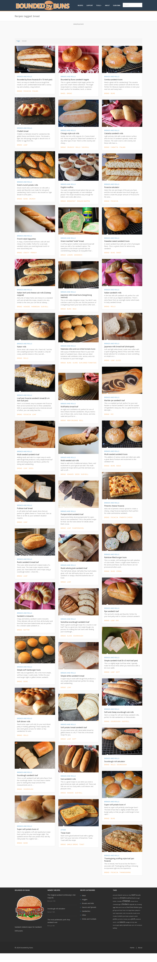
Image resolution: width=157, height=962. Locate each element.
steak (129, 925)
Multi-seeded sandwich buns (115, 454)
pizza (129, 919)
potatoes (138, 919)
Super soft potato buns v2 (27, 829)
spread (125, 925)
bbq (130, 895)
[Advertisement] (78, 31)
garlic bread (72, 844)
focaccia (27, 91)
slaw (136, 922)
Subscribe (116, 5)
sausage (127, 922)
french (34, 253)
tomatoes (139, 925)
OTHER (63, 830)
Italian (133, 910)
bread (19, 91)
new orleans (72, 420)
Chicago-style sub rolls (70, 133)
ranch (114, 922)
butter (26, 630)
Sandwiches (86, 911)
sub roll (85, 147)
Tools (98, 5)
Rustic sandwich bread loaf (28, 562)
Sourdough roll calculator (114, 761)
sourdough (78, 636)
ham (124, 910)
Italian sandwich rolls (112, 293)
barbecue (125, 895)
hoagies (26, 307)
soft (118, 672)
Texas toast (65, 833)
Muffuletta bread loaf (69, 406)
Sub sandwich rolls (68, 779)
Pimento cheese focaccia (114, 506)
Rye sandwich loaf (111, 611)
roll (81, 420)
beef (133, 895)
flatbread (118, 907)
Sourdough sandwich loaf (27, 775)
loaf (25, 145)
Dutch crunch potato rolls (27, 185)
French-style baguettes (26, 239)
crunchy (70, 147)
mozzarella (129, 913)
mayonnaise (118, 913)
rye (112, 414)
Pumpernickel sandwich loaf (72, 514)
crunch (32, 199)
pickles (115, 919)
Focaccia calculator (111, 187)
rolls (78, 147)
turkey (115, 928)
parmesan (35, 307)
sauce (122, 922)
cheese (126, 900)
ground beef (119, 910)
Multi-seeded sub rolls (70, 460)
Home (132, 948)
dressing (139, 904)
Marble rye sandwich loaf (114, 400)
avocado (115, 895)
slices (118, 360)
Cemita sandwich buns (113, 79)
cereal (119, 571)
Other (84, 915)
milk (74, 309)
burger (138, 898)
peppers (131, 916)
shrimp (132, 922)
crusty (26, 253)
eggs (114, 907)
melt (124, 913)
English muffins (67, 187)
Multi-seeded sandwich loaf (28, 454)
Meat (84, 895)
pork (133, 919)
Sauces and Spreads (89, 907)
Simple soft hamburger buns (29, 670)
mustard (115, 916)
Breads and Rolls (88, 903)
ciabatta (114, 147)
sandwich (78, 255)
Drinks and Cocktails (89, 919)
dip (136, 904)
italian (35, 91)
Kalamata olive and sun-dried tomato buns (78, 349)
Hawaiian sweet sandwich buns (117, 241)
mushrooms (136, 913)
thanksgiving (125, 872)
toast (81, 844)
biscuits (138, 895)
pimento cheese (125, 517)
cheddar (119, 901)
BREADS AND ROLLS (24, 76)
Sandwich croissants (25, 616)
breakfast (71, 201)
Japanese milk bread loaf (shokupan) (119, 346)
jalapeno (137, 910)
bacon (120, 895)
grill (114, 910)
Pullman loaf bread (24, 508)
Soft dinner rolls (23, 721)
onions (120, 916)
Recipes (80, 5)
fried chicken (134, 907)
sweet (118, 253)
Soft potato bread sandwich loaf (74, 727)
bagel (63, 93)
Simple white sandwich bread (72, 676)
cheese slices (134, 901)
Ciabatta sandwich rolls (113, 133)
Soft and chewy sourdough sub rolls (119, 712)
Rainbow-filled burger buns (115, 557)
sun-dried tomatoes (87, 363)
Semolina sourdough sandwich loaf (75, 622)
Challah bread (22, 131)
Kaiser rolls (21, 346)
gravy (140, 907)
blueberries (116, 898)
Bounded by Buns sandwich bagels (75, 79)
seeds (118, 466)
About (107, 5)
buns (113, 93)
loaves (70, 255)
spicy (121, 925)
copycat (131, 904)
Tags (18, 41)
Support (89, 5)
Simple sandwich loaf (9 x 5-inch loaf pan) (121, 660)
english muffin (83, 201)
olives (75, 363)
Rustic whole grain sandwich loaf (74, 568)
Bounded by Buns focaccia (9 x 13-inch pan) (34, 79)
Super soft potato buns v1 (115, 804)
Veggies (84, 899)
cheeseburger (117, 904)
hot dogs (128, 910)
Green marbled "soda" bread (72, 241)
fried (128, 907)
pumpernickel (78, 528)
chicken (125, 904)
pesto (136, 916)
